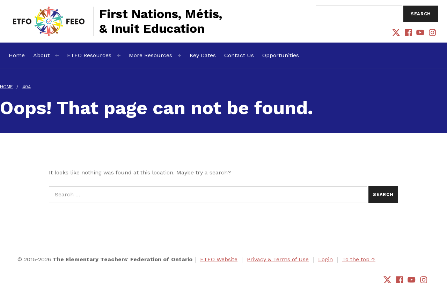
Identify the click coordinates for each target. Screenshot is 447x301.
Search (421, 13)
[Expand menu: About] (57, 55)
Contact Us (239, 55)
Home (17, 55)
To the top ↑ (358, 259)
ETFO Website (218, 259)
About (41, 55)
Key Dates (203, 55)
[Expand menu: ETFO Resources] (118, 55)
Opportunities (280, 55)
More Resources (150, 55)
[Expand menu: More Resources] (179, 55)
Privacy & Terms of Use (278, 259)
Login (325, 259)
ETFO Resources (89, 55)
